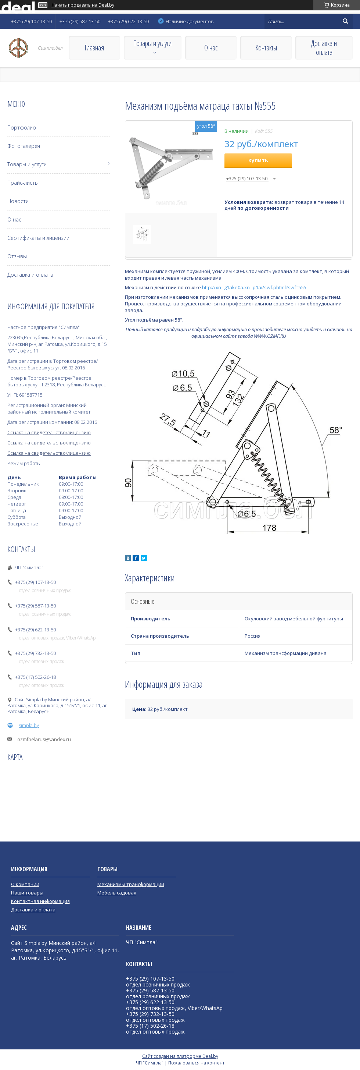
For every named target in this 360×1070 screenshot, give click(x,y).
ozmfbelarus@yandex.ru (44, 739)
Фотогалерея (23, 145)
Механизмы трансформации (130, 884)
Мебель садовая (116, 892)
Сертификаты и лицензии (38, 237)
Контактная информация (40, 901)
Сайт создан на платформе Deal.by (180, 1056)
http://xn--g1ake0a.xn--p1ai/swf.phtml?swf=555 (254, 287)
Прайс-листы (23, 182)
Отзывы (17, 256)
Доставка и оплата (324, 47)
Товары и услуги (153, 43)
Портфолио (21, 127)
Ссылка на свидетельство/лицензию (49, 432)
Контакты (266, 48)
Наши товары (27, 892)
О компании (25, 884)
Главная (94, 48)
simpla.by (29, 725)
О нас (210, 48)
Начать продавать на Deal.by (82, 5)
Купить (258, 160)
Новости (18, 201)
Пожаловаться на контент (196, 1063)
